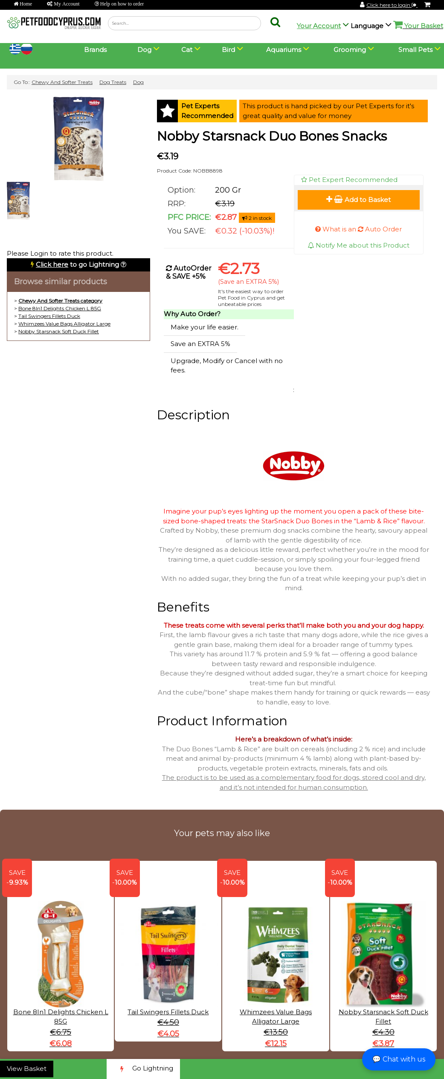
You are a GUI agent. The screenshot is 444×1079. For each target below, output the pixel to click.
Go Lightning (143, 1069)
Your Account (319, 26)
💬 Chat (398, 1059)
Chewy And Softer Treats (62, 82)
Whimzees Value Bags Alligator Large (64, 323)
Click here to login (392, 5)
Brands (95, 50)
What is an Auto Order (358, 229)
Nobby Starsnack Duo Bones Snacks (272, 136)
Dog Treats (112, 82)
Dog (138, 82)
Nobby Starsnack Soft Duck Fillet (58, 331)
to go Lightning (77, 264)
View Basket (26, 1069)
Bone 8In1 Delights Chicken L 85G (59, 308)
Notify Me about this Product (358, 245)
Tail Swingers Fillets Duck (49, 316)
